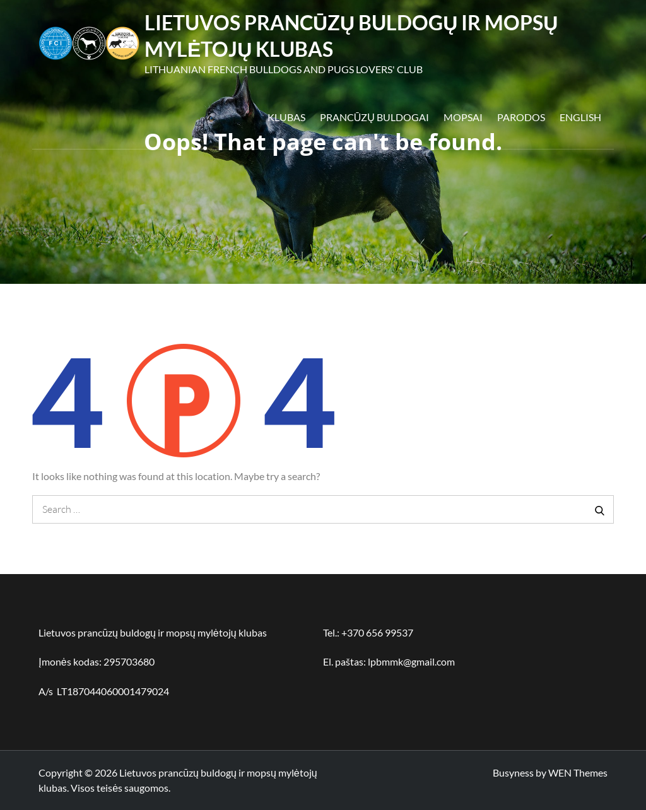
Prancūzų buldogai (374, 117)
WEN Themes (578, 772)
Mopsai (463, 117)
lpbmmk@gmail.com (411, 661)
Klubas (286, 117)
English (580, 117)
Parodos (521, 117)
